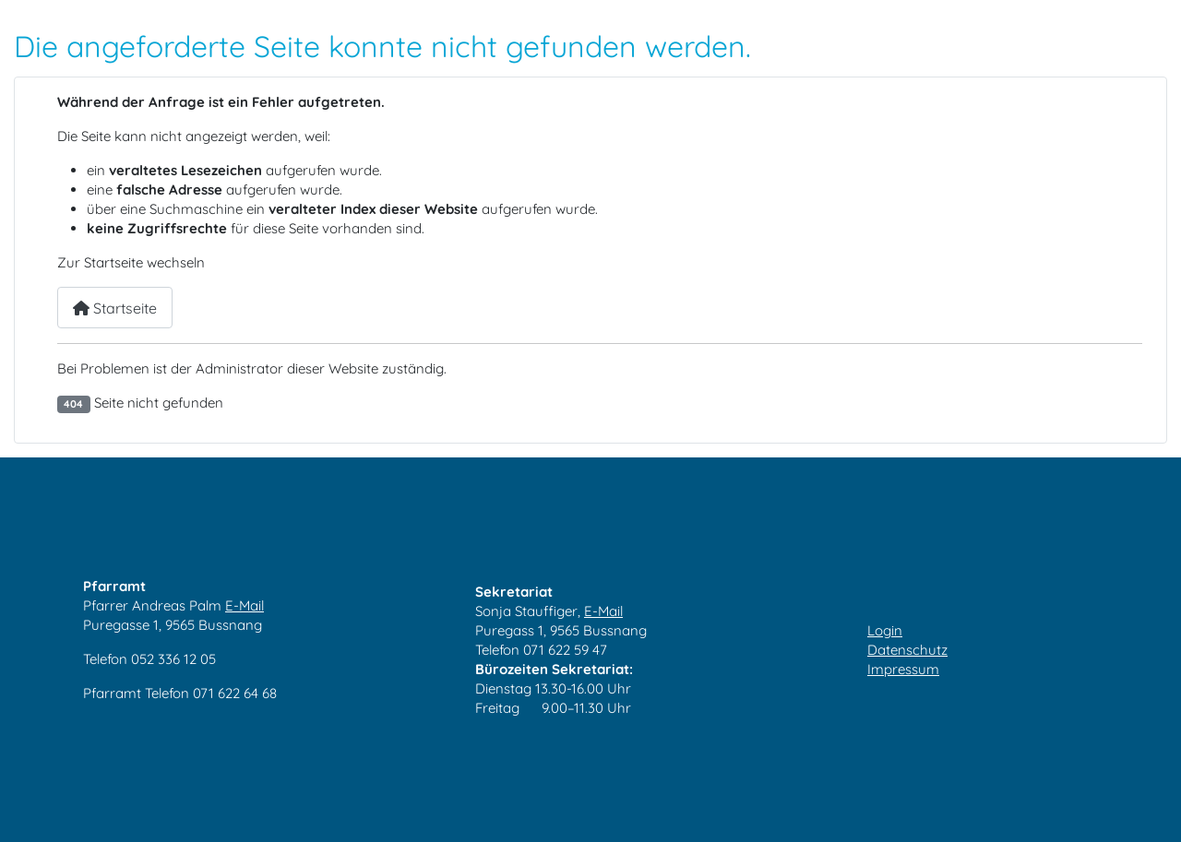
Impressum (903, 669)
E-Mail (244, 605)
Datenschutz (907, 649)
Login (884, 630)
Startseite (115, 308)
